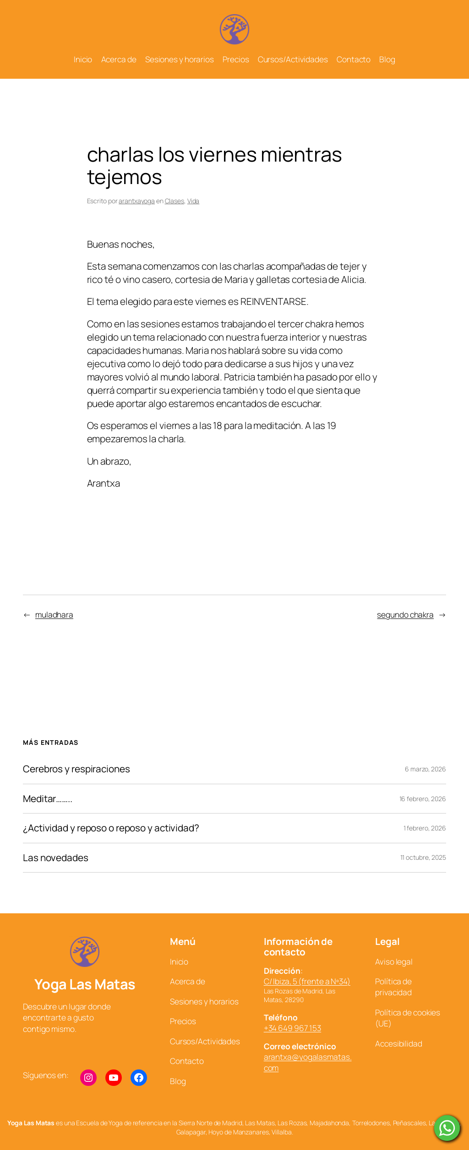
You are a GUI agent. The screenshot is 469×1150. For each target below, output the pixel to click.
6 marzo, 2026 (425, 769)
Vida (193, 200)
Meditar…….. (47, 798)
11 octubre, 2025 (423, 857)
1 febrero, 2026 (425, 828)
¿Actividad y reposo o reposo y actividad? (111, 828)
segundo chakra (405, 614)
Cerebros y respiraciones (76, 769)
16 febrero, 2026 (422, 798)
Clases (174, 200)
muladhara (54, 614)
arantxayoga (137, 200)
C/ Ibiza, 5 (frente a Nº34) (307, 981)
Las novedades (55, 857)
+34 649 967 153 (293, 1027)
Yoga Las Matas (85, 983)
